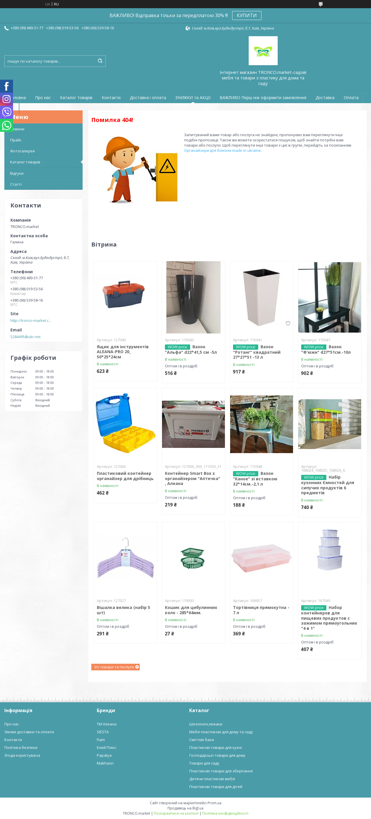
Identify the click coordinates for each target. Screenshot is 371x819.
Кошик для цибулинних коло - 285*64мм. (191, 610)
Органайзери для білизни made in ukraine (222, 150)
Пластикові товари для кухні (215, 747)
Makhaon (105, 763)
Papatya (104, 755)
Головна (17, 97)
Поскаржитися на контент (176, 813)
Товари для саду (204, 763)
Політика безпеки (20, 747)
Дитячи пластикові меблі (212, 778)
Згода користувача (22, 755)
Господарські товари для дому (217, 755)
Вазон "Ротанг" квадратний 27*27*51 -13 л (257, 352)
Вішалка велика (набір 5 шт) (123, 610)
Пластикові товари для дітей (215, 786)
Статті (16, 184)
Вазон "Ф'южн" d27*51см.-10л (326, 349)
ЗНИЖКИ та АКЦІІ (192, 97)
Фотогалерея (22, 151)
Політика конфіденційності (225, 813)
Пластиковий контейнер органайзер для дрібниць (125, 475)
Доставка (325, 97)
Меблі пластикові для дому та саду (221, 731)
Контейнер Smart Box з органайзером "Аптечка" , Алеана (192, 478)
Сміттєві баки (201, 739)
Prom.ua (214, 802)
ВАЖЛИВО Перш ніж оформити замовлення (263, 97)
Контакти (111, 97)
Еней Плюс (106, 747)
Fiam (101, 739)
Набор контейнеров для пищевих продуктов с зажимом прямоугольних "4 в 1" (329, 618)
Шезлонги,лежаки (205, 724)
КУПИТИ (247, 15)
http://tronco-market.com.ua (32, 320)
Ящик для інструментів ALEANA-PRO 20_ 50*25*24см (123, 352)
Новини (17, 129)
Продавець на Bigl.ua (185, 808)
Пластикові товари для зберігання (221, 771)
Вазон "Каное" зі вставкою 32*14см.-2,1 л (255, 478)
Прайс (15, 140)
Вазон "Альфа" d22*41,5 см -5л (191, 349)
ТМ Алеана (107, 724)
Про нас (43, 97)
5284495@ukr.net (25, 336)
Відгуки (16, 173)
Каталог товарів (76, 97)
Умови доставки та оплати (29, 731)
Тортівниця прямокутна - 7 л (261, 610)
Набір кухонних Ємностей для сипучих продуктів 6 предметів (327, 484)
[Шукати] (100, 61)
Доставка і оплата (148, 97)
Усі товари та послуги (114, 667)
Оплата (351, 97)
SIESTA (103, 731)
